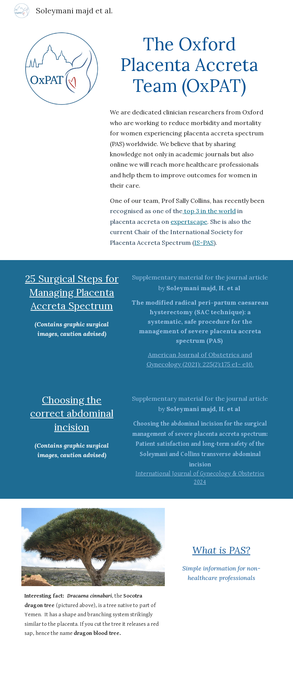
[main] (189, 141)
